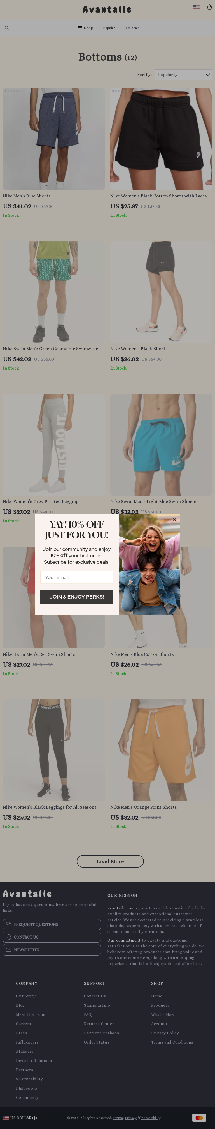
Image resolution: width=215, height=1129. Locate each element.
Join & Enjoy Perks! (77, 597)
